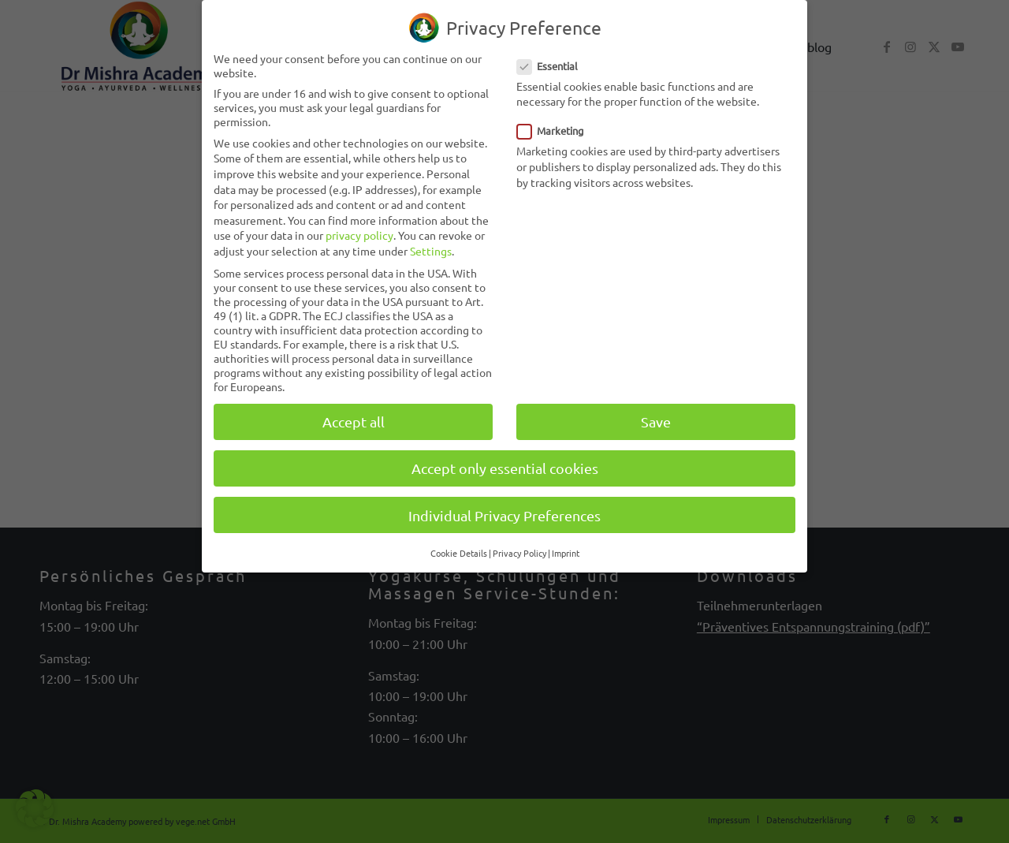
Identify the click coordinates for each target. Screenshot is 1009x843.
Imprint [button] (565, 552)
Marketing (557, 130)
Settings (431, 251)
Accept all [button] (353, 421)
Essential (553, 66)
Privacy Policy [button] (519, 552)
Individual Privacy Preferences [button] (504, 515)
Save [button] (656, 421)
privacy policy (359, 235)
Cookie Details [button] (458, 552)
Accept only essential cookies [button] (504, 468)
